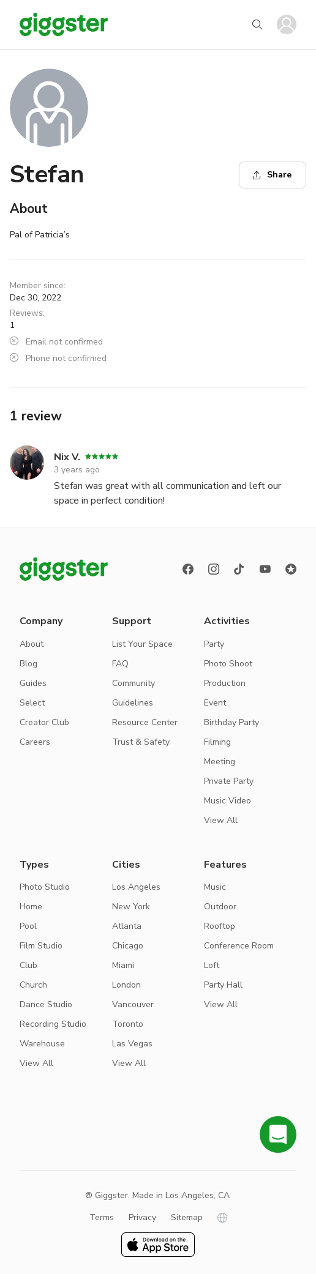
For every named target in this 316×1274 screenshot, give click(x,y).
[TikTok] (239, 569)
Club (28, 965)
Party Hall (223, 985)
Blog (28, 663)
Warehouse (42, 1043)
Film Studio (41, 946)
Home (31, 906)
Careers (35, 742)
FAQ (120, 663)
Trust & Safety (141, 742)
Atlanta (126, 926)
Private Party (229, 781)
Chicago (127, 946)
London (126, 985)
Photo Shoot (228, 663)
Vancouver (133, 1004)
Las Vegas (132, 1043)
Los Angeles (136, 887)
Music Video (227, 800)
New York (131, 906)
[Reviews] (290, 569)
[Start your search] (257, 24)
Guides (33, 683)
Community (133, 683)
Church (33, 985)
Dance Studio (46, 1004)
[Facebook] (188, 569)
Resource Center (145, 722)
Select (32, 703)
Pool (28, 926)
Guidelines (132, 703)
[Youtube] (265, 569)
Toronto (127, 1024)
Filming (217, 742)
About (31, 644)
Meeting (219, 761)
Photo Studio (45, 887)
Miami (123, 965)
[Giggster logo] (64, 569)
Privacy (142, 1217)
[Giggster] (64, 24)
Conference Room (239, 946)
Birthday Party (231, 722)
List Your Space (142, 644)
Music (215, 887)
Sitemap (187, 1217)
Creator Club (44, 722)
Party (214, 644)
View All (221, 820)
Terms (101, 1217)
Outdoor (220, 906)
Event (215, 703)
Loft (211, 965)
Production (225, 683)
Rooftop (219, 926)
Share (272, 175)
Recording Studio (53, 1024)
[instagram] (213, 569)
